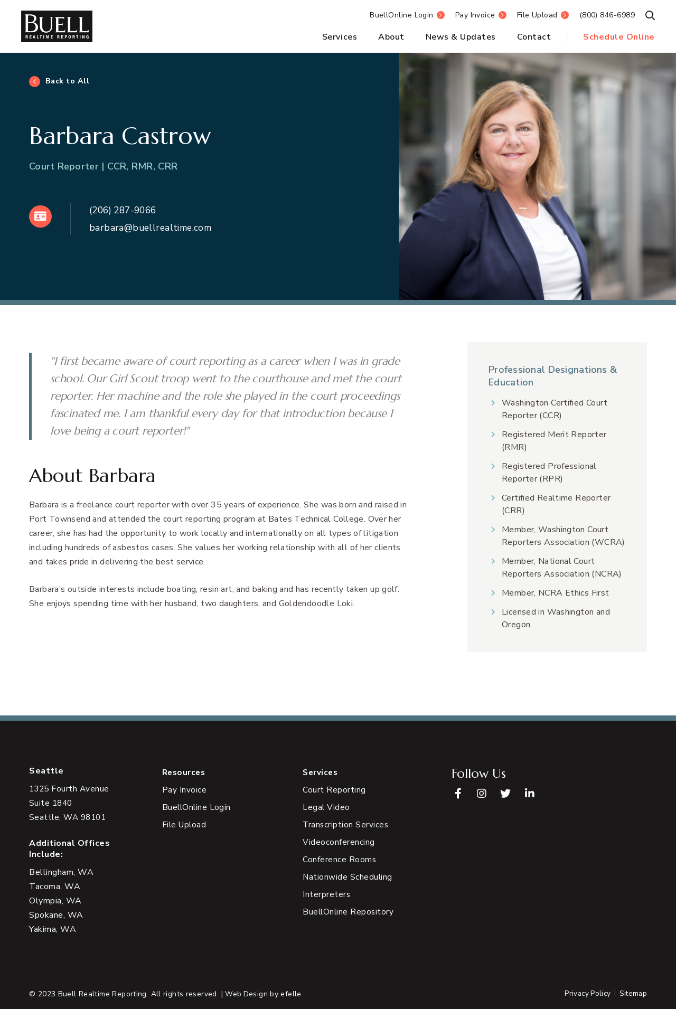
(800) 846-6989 (607, 15)
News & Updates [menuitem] (461, 37)
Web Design (246, 994)
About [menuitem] (391, 37)
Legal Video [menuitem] (327, 808)
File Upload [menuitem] (185, 825)
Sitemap (632, 994)
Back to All (67, 81)
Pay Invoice (475, 15)
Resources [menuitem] (185, 772)
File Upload (537, 15)
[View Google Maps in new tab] (70, 803)
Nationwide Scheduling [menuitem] (348, 877)
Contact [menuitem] (534, 37)
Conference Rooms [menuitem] (340, 860)
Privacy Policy (585, 994)
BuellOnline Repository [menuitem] (349, 912)
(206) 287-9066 (127, 210)
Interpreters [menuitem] (327, 895)
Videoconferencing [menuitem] (339, 842)
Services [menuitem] (339, 37)
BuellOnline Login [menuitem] (197, 808)
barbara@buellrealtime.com (154, 227)
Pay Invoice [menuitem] (184, 790)
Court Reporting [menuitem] (334, 790)
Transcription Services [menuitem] (346, 825)
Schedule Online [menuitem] (619, 37)
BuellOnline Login (402, 15)
